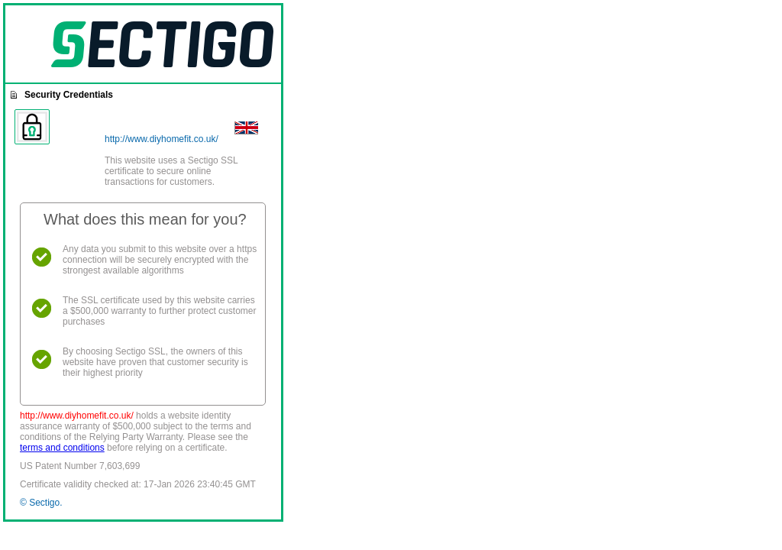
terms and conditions (62, 447)
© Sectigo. (41, 502)
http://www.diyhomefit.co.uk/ (161, 139)
